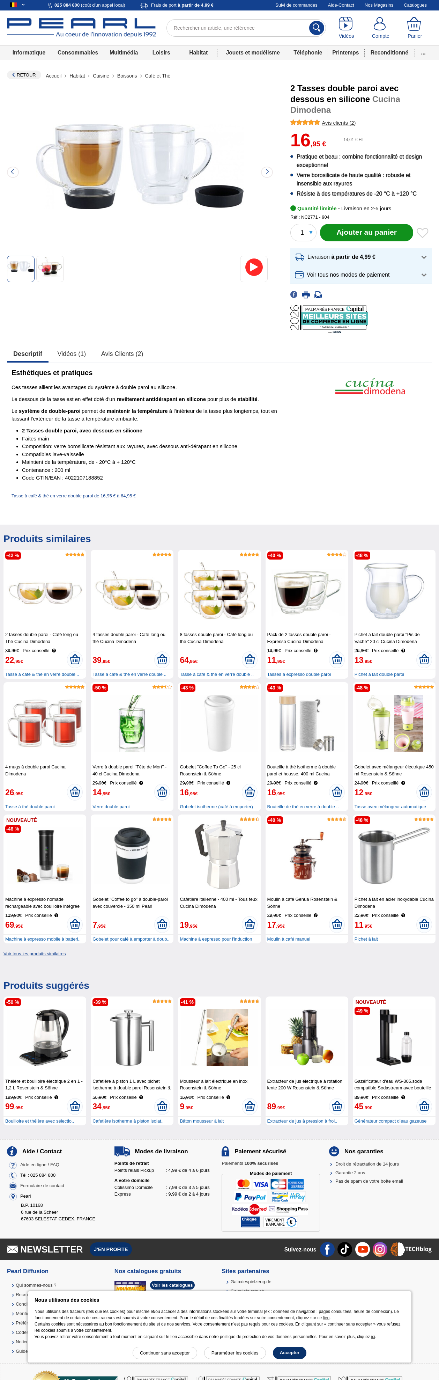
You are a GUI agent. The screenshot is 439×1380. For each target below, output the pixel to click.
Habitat (198, 53)
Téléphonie (307, 53)
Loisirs (161, 53)
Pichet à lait (366, 939)
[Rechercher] (316, 28)
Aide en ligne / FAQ (39, 1165)
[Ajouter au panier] (366, 232)
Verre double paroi (110, 806)
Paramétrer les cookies (235, 1353)
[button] (361, 257)
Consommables (78, 53)
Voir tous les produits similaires (34, 953)
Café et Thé (157, 76)
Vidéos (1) (72, 353)
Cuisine (100, 76)
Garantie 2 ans (350, 1172)
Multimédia (124, 53)
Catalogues (415, 5)
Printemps (345, 53)
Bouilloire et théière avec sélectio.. (39, 1121)
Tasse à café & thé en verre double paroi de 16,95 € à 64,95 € (74, 495)
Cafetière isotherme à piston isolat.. (128, 1121)
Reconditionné (389, 53)
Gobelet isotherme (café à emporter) (216, 806)
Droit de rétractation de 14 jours (367, 1164)
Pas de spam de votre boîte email (369, 1181)
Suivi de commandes (296, 5)
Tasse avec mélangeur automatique (390, 806)
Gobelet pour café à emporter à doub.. (130, 939)
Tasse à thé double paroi (30, 806)
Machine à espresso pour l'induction (216, 939)
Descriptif (27, 353)
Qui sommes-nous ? (36, 1285)
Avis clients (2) (122, 353)
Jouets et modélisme (253, 53)
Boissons (127, 76)
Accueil (54, 76)
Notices (23, 1341)
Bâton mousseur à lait (202, 1121)
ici (373, 1336)
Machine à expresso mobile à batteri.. (43, 939)
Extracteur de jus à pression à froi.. (302, 1121)
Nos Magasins (379, 5)
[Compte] (381, 28)
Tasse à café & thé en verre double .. (42, 674)
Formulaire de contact (42, 1186)
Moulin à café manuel (289, 939)
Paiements (250, 1163)
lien (326, 1317)
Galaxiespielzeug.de (251, 1281)
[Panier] (415, 28)
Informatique (29, 53)
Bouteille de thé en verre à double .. (303, 806)
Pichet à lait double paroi (379, 674)
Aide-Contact (341, 5)
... (423, 53)
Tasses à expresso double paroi (299, 674)
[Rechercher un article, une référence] (246, 28)
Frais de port (182, 5)
